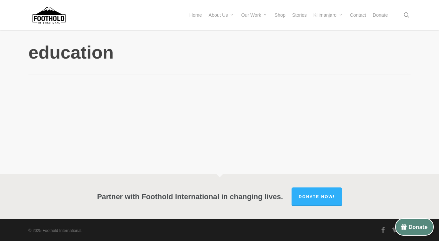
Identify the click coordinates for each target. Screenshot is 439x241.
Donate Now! (317, 196)
